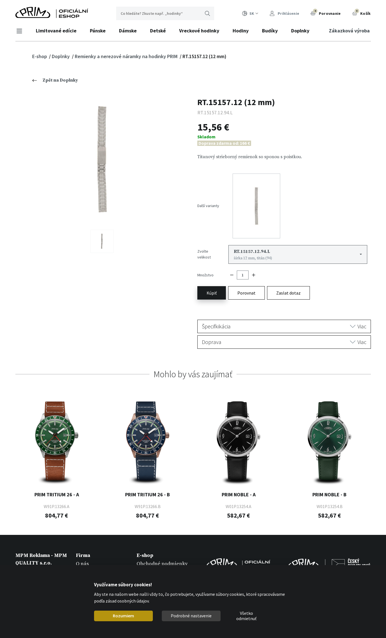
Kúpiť (212, 280)
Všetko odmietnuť (246, 616)
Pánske (99, 30)
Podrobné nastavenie (191, 615)
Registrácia (150, 558)
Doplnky (302, 30)
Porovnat (246, 280)
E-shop (40, 56)
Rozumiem (123, 615)
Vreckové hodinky (201, 30)
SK (250, 13)
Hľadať (207, 13)
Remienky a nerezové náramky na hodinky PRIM (127, 56)
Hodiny (242, 30)
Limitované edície (58, 30)
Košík (361, 12)
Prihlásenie (285, 13)
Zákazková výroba (347, 30)
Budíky (271, 30)
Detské (159, 30)
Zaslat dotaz (288, 280)
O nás (82, 550)
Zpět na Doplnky (55, 80)
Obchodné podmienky (162, 550)
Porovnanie (325, 12)
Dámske (129, 30)
